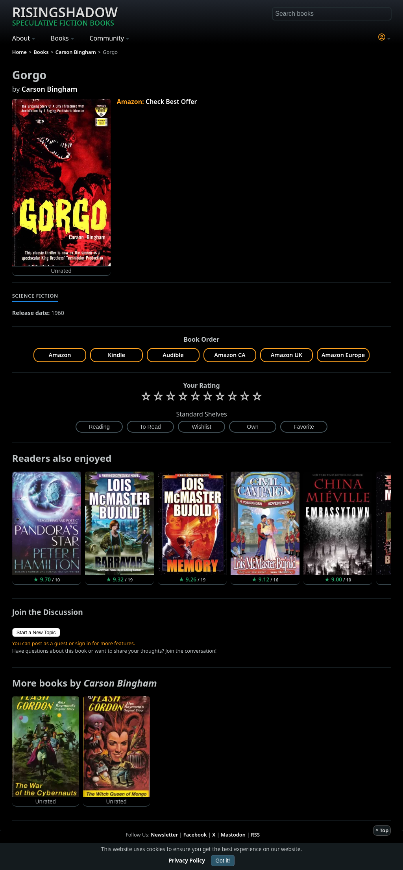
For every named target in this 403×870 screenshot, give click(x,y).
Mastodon (233, 834)
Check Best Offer (171, 101)
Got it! (222, 860)
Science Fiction (35, 295)
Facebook (195, 834)
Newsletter (164, 834)
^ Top (381, 830)
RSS (255, 834)
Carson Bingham (50, 89)
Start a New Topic (36, 632)
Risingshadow (65, 15)
